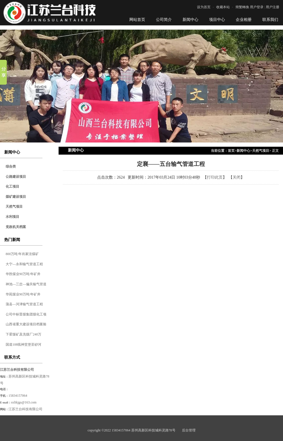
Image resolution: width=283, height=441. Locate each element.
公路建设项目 (16, 177)
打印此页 (215, 177)
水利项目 (12, 217)
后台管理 (189, 430)
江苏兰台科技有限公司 (25, 409)
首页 (231, 151)
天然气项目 (14, 207)
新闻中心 (243, 151)
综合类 (11, 166)
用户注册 (272, 7)
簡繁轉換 (242, 7)
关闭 (237, 177)
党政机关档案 (16, 227)
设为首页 (204, 7)
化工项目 (12, 186)
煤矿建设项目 (16, 197)
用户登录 (256, 7)
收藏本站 (223, 7)
